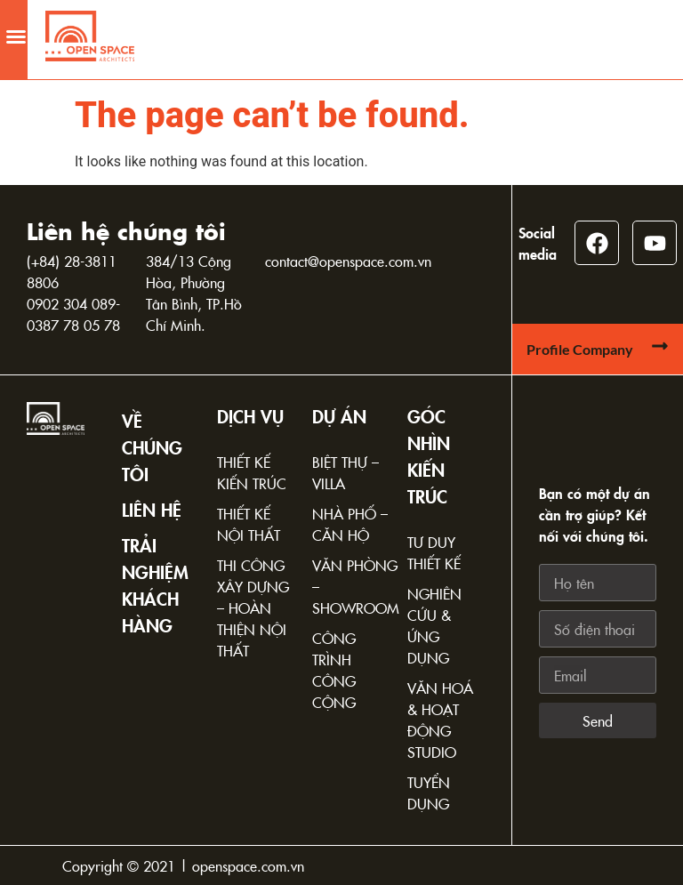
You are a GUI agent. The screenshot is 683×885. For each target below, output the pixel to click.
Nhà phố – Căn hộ (350, 523)
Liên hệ (151, 508)
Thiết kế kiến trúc (251, 472)
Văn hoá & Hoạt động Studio (440, 719)
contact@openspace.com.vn (348, 260)
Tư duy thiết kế (434, 552)
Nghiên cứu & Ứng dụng (434, 625)
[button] (16, 30)
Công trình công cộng (334, 670)
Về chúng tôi (152, 446)
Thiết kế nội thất (248, 523)
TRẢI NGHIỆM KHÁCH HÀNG (155, 584)
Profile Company (579, 349)
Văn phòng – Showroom (351, 586)
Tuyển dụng (428, 792)
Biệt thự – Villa (345, 472)
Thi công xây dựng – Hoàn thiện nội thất (253, 607)
